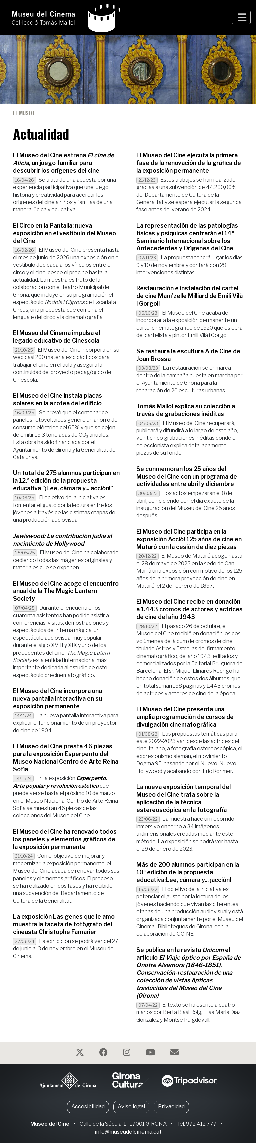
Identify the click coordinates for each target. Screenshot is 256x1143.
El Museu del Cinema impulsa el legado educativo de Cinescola (56, 336)
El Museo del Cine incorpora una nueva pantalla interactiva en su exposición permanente (57, 698)
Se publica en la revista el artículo (188, 972)
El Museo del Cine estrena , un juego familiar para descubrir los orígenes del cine (63, 163)
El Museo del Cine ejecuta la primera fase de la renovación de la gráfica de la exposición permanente (188, 163)
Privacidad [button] (171, 1106)
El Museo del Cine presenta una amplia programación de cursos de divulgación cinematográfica (185, 717)
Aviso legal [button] (131, 1106)
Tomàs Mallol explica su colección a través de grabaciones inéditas (185, 410)
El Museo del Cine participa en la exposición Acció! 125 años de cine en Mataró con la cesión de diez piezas (189, 539)
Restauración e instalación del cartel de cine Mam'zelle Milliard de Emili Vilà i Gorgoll (189, 296)
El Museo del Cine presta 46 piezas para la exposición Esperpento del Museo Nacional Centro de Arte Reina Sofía (65, 758)
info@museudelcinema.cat (128, 1132)
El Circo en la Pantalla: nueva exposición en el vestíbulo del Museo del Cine (64, 233)
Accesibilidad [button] (88, 1106)
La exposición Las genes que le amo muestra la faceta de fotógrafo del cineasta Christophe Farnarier (64, 924)
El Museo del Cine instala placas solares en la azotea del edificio (57, 399)
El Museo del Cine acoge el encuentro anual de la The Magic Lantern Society (66, 591)
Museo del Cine (49, 1124)
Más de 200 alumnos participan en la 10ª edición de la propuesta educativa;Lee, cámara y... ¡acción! (187, 872)
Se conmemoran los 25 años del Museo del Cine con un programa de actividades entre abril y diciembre (186, 476)
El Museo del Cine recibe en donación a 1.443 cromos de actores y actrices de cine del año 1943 (189, 609)
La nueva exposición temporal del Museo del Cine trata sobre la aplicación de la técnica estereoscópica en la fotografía (183, 798)
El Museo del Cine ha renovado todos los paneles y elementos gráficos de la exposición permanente (65, 839)
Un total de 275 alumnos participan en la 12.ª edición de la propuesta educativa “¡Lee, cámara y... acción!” (66, 480)
